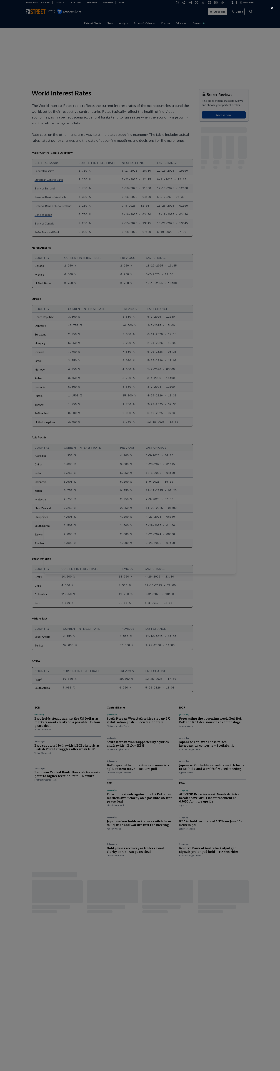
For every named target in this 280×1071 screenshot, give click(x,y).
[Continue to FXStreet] (272, 7)
